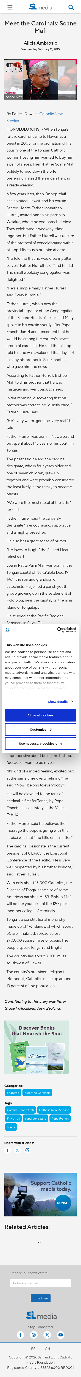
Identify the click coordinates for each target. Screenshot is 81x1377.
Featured (13, 1092)
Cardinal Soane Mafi (20, 1110)
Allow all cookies (40, 715)
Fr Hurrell (13, 1118)
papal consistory (35, 1118)
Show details (58, 701)
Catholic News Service (54, 1110)
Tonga (11, 1127)
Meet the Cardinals (37, 1092)
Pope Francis (60, 1118)
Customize (40, 729)
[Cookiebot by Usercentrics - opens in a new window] (57, 630)
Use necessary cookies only (40, 743)
